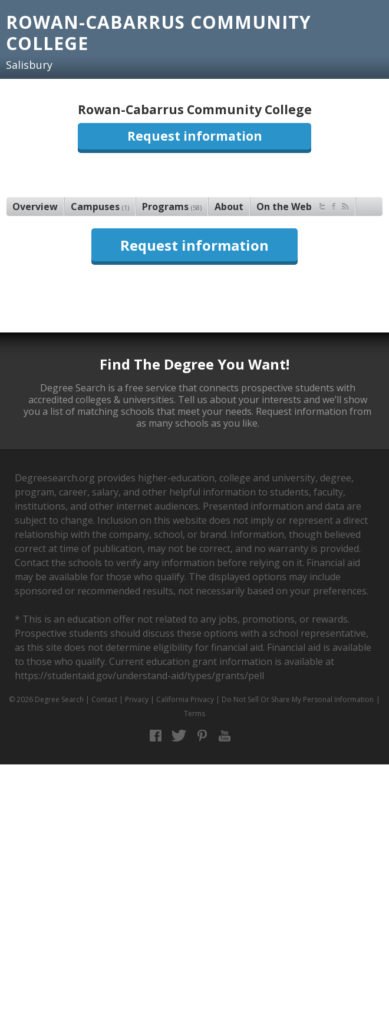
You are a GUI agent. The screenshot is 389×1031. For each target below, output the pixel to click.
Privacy (137, 699)
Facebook (156, 736)
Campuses (100, 206)
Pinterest (201, 736)
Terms (194, 714)
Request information (194, 136)
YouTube (224, 736)
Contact (104, 699)
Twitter (179, 736)
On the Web (302, 205)
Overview (35, 206)
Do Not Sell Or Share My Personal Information (298, 699)
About (229, 206)
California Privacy (185, 699)
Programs (172, 206)
